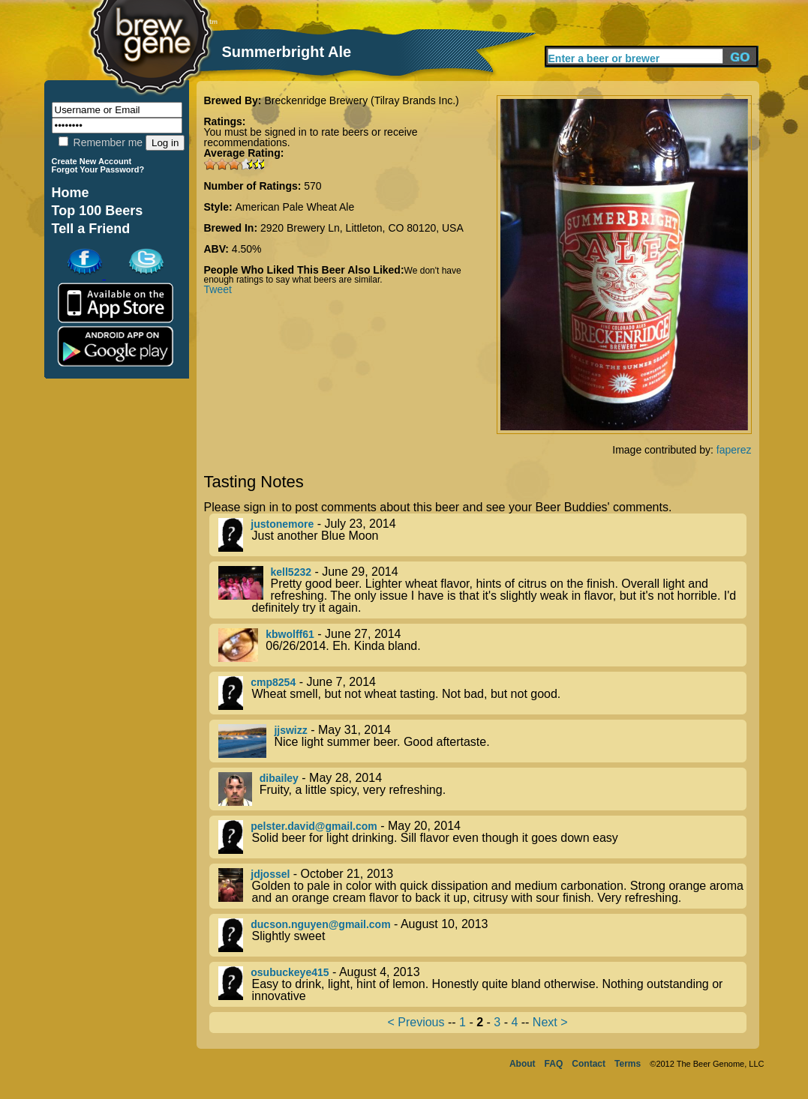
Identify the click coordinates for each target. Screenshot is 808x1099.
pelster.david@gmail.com (314, 826)
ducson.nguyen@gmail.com (320, 924)
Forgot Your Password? (98, 169)
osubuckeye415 (290, 972)
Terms (627, 1064)
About (522, 1064)
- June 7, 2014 (482, 693)
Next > (550, 1022)
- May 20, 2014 (482, 837)
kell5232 (291, 572)
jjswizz (290, 730)
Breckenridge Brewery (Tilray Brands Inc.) (361, 100)
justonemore (282, 524)
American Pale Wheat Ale (295, 207)
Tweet (218, 289)
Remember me (101, 142)
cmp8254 (273, 682)
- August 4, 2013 (482, 984)
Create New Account (92, 161)
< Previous (415, 1022)
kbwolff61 (290, 634)
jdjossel (270, 874)
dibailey (279, 778)
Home (70, 192)
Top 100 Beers (97, 210)
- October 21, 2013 (482, 886)
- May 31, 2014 (482, 741)
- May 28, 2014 (482, 789)
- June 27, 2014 (482, 645)
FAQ (554, 1064)
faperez (734, 450)
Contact (588, 1064)
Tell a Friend (91, 228)
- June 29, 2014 (482, 590)
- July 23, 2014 (482, 535)
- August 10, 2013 (482, 935)
